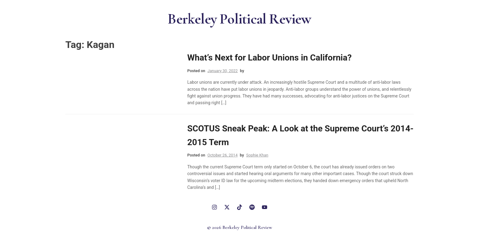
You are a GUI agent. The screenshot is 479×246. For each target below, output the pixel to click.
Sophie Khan (257, 155)
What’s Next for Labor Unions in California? (269, 58)
